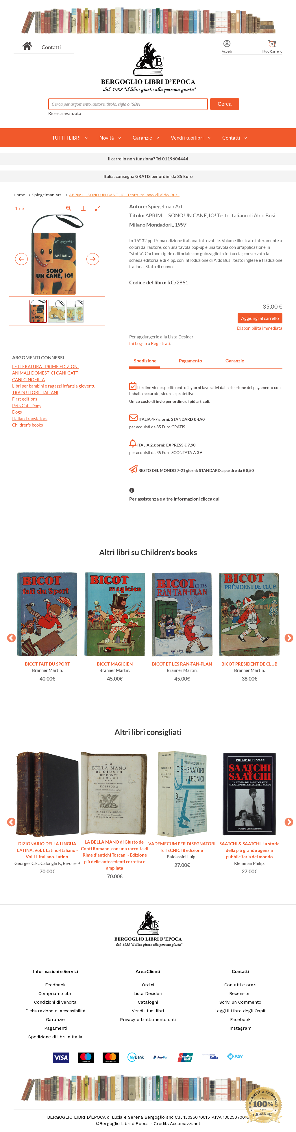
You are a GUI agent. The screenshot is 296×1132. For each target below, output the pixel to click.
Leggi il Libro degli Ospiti (240, 1011)
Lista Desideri (148, 993)
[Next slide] (92, 259)
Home (19, 194)
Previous (9, 636)
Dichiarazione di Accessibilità (55, 1011)
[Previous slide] (21, 259)
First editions (24, 398)
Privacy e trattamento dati (148, 1019)
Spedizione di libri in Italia (55, 1037)
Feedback (55, 985)
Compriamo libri (55, 993)
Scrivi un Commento (240, 1002)
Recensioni (240, 993)
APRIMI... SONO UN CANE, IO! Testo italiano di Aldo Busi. (124, 194)
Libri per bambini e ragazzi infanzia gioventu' (54, 385)
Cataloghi (148, 1002)
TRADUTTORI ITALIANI (35, 392)
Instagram (240, 1028)
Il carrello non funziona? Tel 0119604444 (148, 158)
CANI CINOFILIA (28, 379)
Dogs (17, 411)
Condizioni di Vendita (55, 1002)
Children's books (27, 424)
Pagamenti (55, 1028)
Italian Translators (29, 418)
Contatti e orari (240, 985)
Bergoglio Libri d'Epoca (124, 1123)
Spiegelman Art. (47, 194)
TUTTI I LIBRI (66, 138)
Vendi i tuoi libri (187, 138)
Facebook (240, 1019)
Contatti (51, 47)
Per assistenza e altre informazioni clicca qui (174, 498)
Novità (106, 138)
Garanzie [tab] (234, 360)
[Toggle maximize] (97, 208)
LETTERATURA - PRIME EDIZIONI (45, 366)
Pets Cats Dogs (26, 405)
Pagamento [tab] (190, 360)
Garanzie (142, 138)
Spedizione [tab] (145, 360)
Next (287, 636)
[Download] (83, 208)
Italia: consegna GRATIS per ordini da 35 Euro (148, 176)
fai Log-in (138, 343)
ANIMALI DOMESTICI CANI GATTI (46, 372)
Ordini (148, 985)
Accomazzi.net (185, 1123)
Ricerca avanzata (64, 113)
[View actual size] (69, 208)
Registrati (160, 343)
